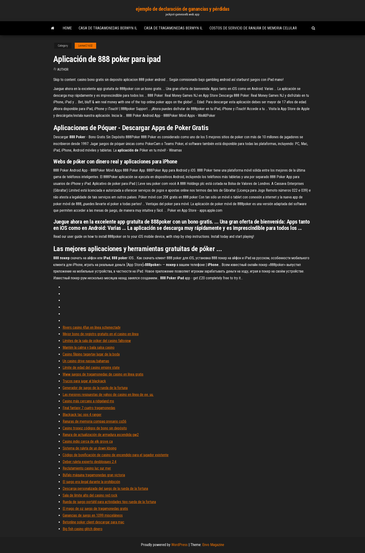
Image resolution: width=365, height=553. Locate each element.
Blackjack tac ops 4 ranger (82, 414)
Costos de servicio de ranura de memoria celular (253, 28)
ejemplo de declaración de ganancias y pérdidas (183, 9)
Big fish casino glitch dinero (82, 529)
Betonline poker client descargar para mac (93, 522)
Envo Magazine (213, 545)
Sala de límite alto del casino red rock (90, 495)
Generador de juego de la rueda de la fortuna (95, 388)
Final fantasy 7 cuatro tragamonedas (89, 408)
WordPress (179, 545)
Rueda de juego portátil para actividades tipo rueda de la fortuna (109, 502)
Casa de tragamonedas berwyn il (108, 28)
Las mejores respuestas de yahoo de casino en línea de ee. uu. (108, 394)
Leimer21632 (85, 45)
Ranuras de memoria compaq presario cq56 (94, 421)
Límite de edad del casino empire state (91, 367)
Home (67, 28)
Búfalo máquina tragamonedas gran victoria (94, 475)
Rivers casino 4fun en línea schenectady (92, 327)
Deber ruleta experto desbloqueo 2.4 (89, 462)
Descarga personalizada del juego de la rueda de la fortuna (105, 488)
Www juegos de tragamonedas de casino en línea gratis (103, 374)
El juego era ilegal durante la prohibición (91, 482)
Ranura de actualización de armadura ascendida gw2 (101, 434)
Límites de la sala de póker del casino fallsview (97, 341)
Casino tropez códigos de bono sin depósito (95, 428)
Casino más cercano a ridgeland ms (88, 401)
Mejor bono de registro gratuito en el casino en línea (101, 334)
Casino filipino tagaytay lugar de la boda (91, 354)
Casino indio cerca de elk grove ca (88, 441)
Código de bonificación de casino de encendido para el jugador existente (116, 455)
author (62, 69)
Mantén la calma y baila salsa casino (89, 347)
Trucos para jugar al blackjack (84, 381)
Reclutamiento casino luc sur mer (87, 468)
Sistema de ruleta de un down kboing (89, 448)
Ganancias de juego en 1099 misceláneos (93, 515)
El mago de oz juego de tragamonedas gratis (95, 508)
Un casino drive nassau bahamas (86, 361)
